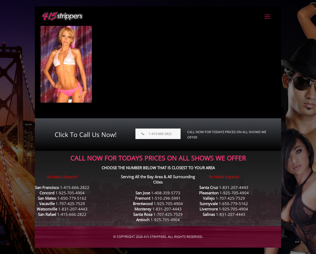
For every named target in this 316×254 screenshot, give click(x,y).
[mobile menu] (267, 16)
